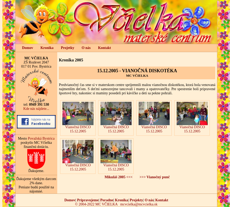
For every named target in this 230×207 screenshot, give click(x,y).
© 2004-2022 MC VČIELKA (96, 204)
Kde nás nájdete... (36, 109)
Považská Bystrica (41, 138)
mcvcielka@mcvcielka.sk (138, 204)
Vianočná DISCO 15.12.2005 (78, 117)
